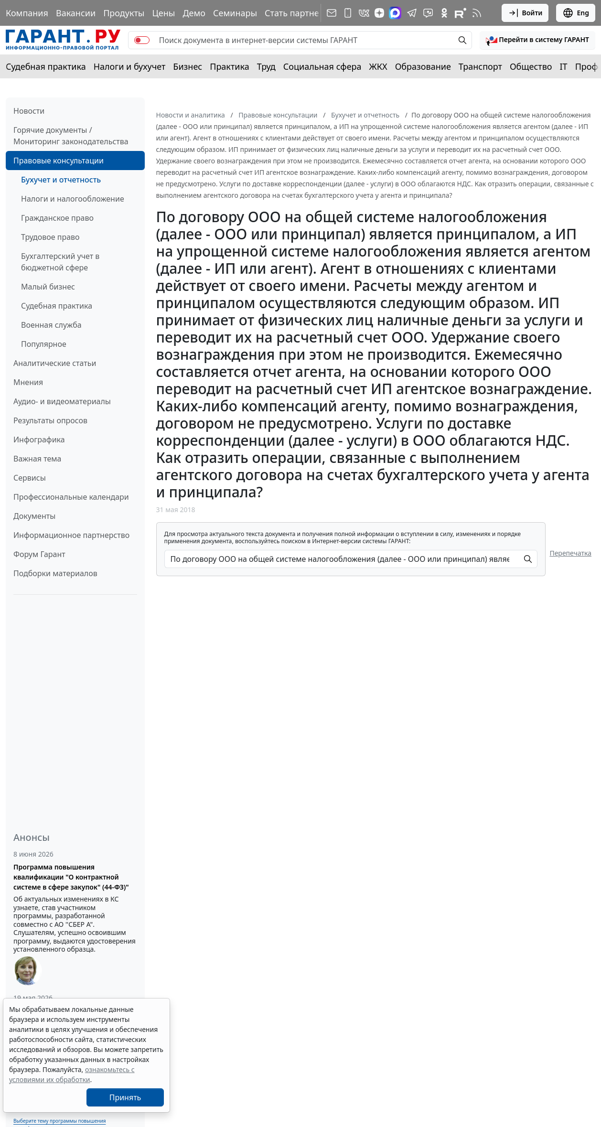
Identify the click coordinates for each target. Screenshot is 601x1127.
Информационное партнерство (71, 535)
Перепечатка (570, 553)
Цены (163, 13)
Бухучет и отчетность (61, 179)
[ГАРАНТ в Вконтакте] (364, 13)
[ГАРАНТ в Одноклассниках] (444, 13)
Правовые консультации (58, 160)
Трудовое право (50, 237)
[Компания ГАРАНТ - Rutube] (460, 13)
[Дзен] (379, 13)
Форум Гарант (39, 554)
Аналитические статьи (54, 363)
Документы (34, 516)
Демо (193, 13)
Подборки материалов (55, 573)
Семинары (235, 13)
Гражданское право (57, 218)
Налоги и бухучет (130, 66)
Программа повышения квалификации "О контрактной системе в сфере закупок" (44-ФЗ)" (71, 876)
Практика (229, 66)
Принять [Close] (125, 1097)
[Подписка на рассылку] (331, 13)
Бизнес (187, 66)
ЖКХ (378, 66)
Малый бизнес (48, 286)
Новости (28, 111)
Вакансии (76, 13)
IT (564, 66)
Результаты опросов (50, 420)
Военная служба (51, 325)
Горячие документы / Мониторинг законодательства (71, 136)
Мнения (28, 382)
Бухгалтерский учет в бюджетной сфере (60, 262)
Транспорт (480, 66)
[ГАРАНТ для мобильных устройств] (348, 13)
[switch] (142, 40)
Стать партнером (300, 13)
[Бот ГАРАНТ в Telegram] (428, 13)
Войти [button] (525, 13)
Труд (266, 66)
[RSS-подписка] (477, 13)
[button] (537, 40)
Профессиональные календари (71, 497)
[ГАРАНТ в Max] (395, 13)
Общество (531, 66)
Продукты (123, 13)
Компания (27, 13)
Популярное (43, 344)
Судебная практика (46, 66)
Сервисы (29, 477)
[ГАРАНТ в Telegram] (412, 13)
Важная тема (37, 458)
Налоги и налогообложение (72, 198)
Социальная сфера (322, 66)
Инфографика (39, 439)
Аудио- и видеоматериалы (62, 401)
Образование (423, 66)
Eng (575, 13)
